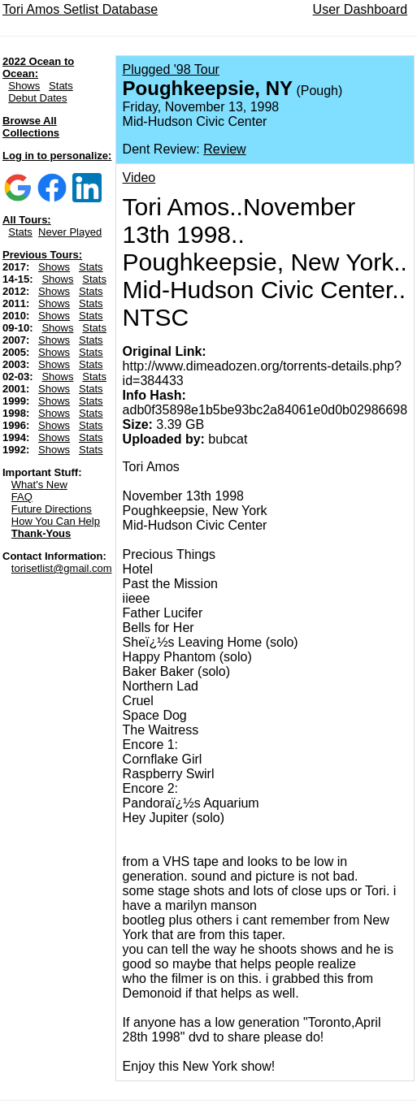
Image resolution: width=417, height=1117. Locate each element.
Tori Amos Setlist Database (80, 9)
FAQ (22, 497)
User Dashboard (360, 9)
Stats (61, 86)
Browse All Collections (30, 127)
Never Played (70, 232)
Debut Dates (37, 98)
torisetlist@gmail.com (61, 568)
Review (224, 149)
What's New (39, 484)
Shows (24, 86)
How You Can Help (55, 521)
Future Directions (51, 509)
